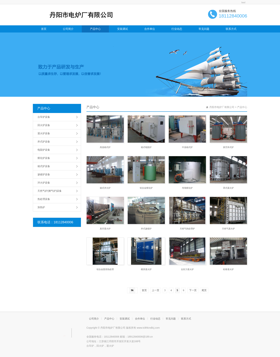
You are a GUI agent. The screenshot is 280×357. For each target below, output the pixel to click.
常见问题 (204, 28)
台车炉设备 (44, 116)
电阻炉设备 (44, 149)
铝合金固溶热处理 (105, 269)
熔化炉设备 (44, 158)
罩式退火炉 (228, 188)
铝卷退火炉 (228, 269)
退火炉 (110, 345)
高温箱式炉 (105, 147)
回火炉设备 (44, 125)
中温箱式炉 (187, 147)
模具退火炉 (146, 269)
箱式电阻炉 (146, 147)
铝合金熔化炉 (146, 188)
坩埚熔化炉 (187, 188)
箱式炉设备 (44, 166)
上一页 (155, 290)
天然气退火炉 (228, 228)
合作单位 (149, 28)
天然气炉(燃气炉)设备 (50, 190)
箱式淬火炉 (105, 188)
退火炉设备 (44, 133)
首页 (43, 28)
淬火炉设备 (44, 182)
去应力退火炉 (187, 269)
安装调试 (122, 28)
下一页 (193, 290)
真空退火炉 (105, 228)
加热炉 (41, 207)
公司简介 (68, 28)
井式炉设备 (44, 141)
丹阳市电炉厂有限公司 (221, 107)
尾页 (204, 290)
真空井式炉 (228, 147)
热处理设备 (44, 199)
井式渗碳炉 (146, 228)
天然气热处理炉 (187, 228)
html (243, 2)
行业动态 (176, 28)
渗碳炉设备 (44, 174)
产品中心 (95, 28)
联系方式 (231, 28)
